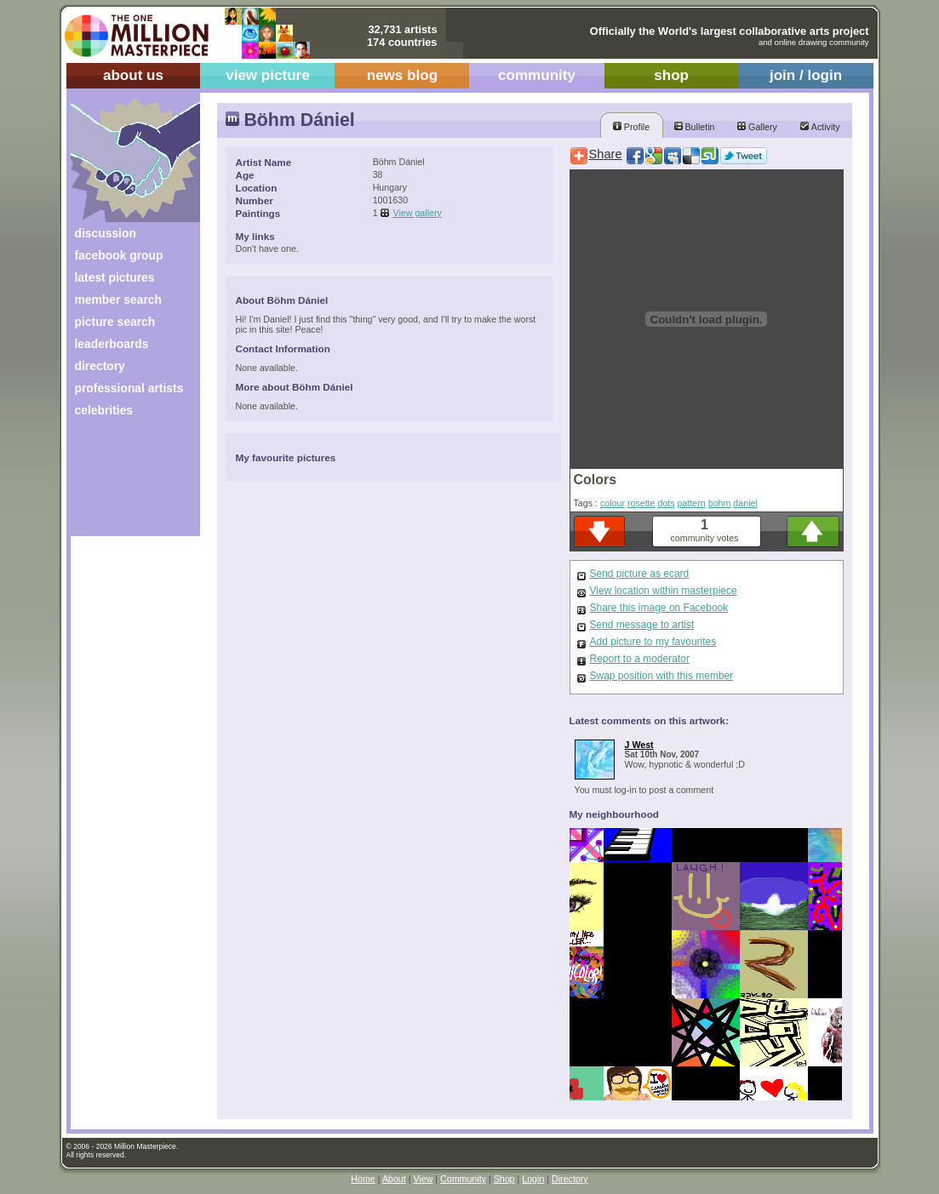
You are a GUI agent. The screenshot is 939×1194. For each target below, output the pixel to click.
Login (533, 1179)
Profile (631, 127)
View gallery (417, 213)
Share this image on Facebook (659, 608)
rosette (641, 503)
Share (605, 154)
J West (639, 745)
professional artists (129, 388)
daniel (745, 503)
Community (463, 1179)
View (422, 1179)
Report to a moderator (640, 659)
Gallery (757, 127)
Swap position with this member (662, 676)
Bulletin (694, 127)
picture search (115, 321)
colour (612, 503)
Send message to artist (642, 625)
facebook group (119, 255)
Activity (819, 127)
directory (100, 366)
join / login (806, 75)
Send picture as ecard (640, 574)
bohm (719, 503)
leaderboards (112, 344)
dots (665, 503)
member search (118, 299)
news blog (402, 75)
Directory (570, 1179)
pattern (692, 503)
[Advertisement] (124, 483)
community (536, 75)
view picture (268, 75)
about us (133, 75)
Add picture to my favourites (653, 642)
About (394, 1179)
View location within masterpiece (663, 591)
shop (671, 75)
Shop (504, 1179)
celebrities (104, 410)
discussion (105, 233)
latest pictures (115, 277)
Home (363, 1179)
